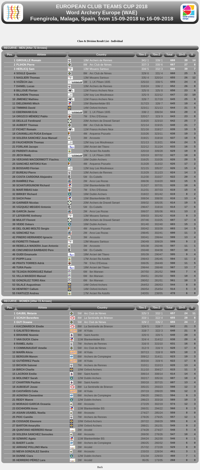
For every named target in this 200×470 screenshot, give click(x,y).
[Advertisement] (100, 32)
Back (100, 467)
